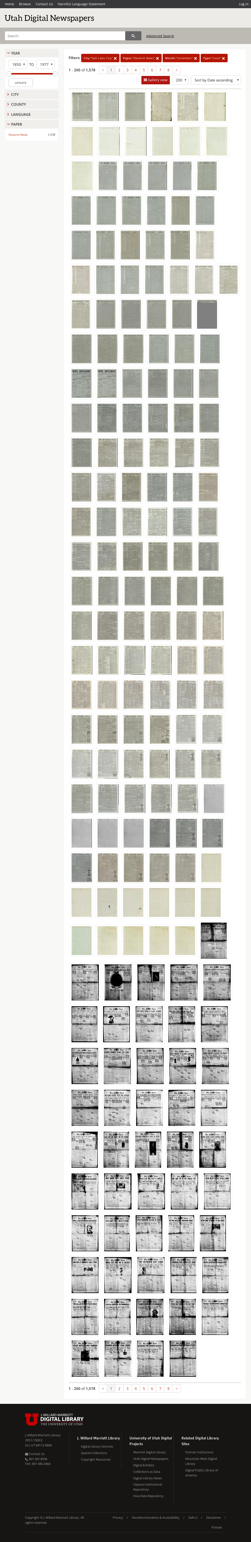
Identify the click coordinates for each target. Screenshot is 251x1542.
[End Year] (45, 64)
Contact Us (44, 4)
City (15, 94)
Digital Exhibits (143, 1465)
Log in (244, 4)
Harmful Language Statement (81, 4)
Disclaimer (213, 1517)
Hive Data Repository (148, 1496)
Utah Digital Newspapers (150, 1458)
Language (21, 114)
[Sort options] (216, 80)
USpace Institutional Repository (147, 1487)
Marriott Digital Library (149, 1452)
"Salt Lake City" (100, 58)
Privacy (118, 1517)
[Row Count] (180, 80)
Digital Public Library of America (201, 1472)
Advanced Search (160, 36)
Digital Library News (147, 1478)
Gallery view (157, 80)
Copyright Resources (96, 1459)
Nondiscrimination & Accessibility (155, 1517)
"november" (181, 58)
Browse (25, 4)
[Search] (65, 35)
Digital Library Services (97, 1446)
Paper (16, 124)
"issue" (214, 58)
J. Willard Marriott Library (43, 1435)
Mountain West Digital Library (201, 1461)
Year (15, 53)
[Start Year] (18, 64)
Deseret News (18, 135)
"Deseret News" (141, 58)
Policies (216, 1527)
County (18, 104)
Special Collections (94, 1453)
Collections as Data (146, 1471)
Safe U (192, 1517)
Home (9, 4)
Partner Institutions (199, 1452)
